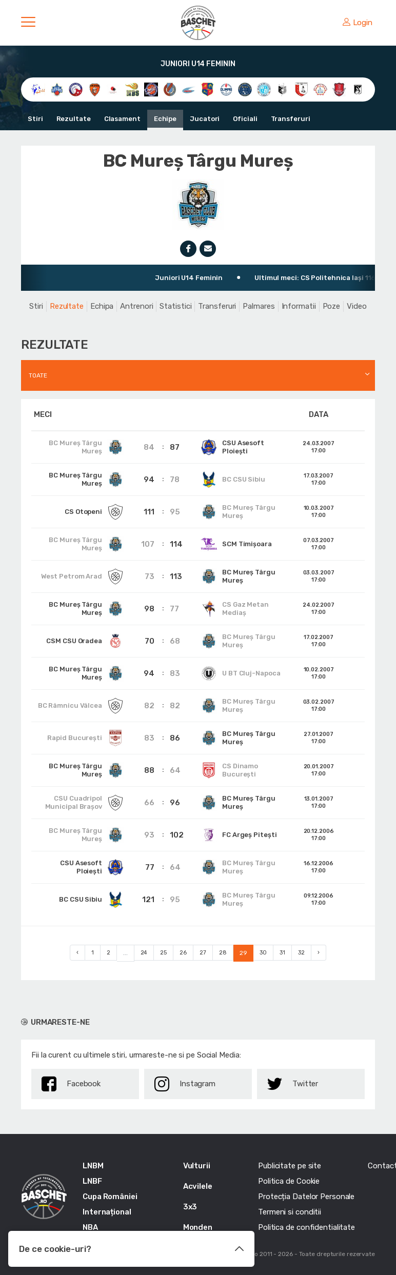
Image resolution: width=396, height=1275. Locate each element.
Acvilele (197, 1186)
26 (183, 952)
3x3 (190, 1206)
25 (163, 952)
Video (357, 306)
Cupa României (110, 1196)
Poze (332, 306)
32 (301, 952)
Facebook (71, 1084)
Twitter (292, 1084)
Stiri (35, 119)
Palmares (258, 306)
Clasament (122, 119)
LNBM (93, 1165)
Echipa (101, 306)
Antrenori (136, 306)
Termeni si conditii (289, 1212)
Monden (197, 1227)
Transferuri (290, 119)
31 (282, 952)
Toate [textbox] (38, 375)
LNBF (92, 1181)
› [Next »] (319, 952)
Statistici (175, 306)
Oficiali (245, 119)
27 (203, 952)
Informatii (299, 306)
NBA (90, 1227)
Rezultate (73, 119)
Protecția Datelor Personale (306, 1196)
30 (263, 952)
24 (144, 952)
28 (223, 952)
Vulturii (196, 1165)
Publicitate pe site (289, 1165)
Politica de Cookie (289, 1181)
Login (357, 22)
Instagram (184, 1084)
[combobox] (198, 375)
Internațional (107, 1212)
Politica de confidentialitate (306, 1227)
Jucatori (205, 119)
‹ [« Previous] (77, 952)
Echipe (165, 119)
